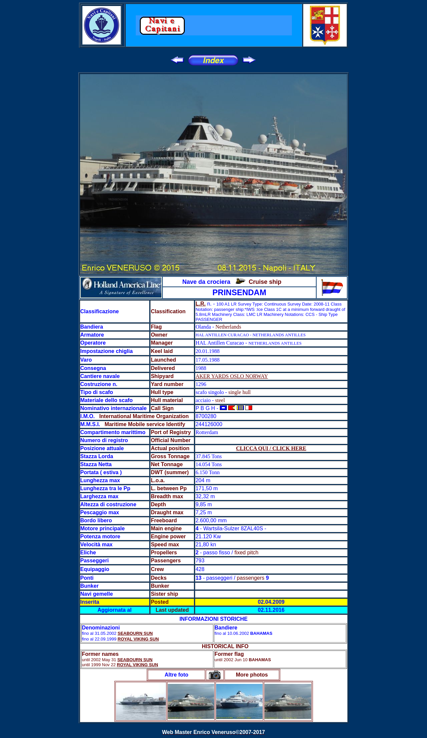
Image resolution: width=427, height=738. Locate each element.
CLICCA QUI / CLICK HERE (271, 448)
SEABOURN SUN (135, 633)
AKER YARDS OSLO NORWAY (231, 376)
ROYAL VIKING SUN (138, 638)
